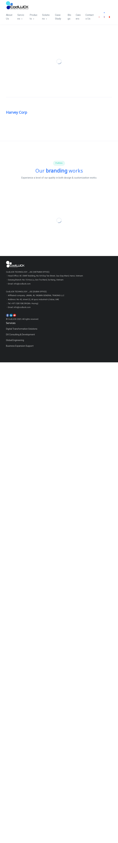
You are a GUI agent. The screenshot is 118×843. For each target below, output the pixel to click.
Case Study (58, 17)
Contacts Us (89, 17)
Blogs (69, 17)
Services (20, 17)
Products (33, 17)
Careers (78, 17)
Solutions (46, 17)
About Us (9, 17)
